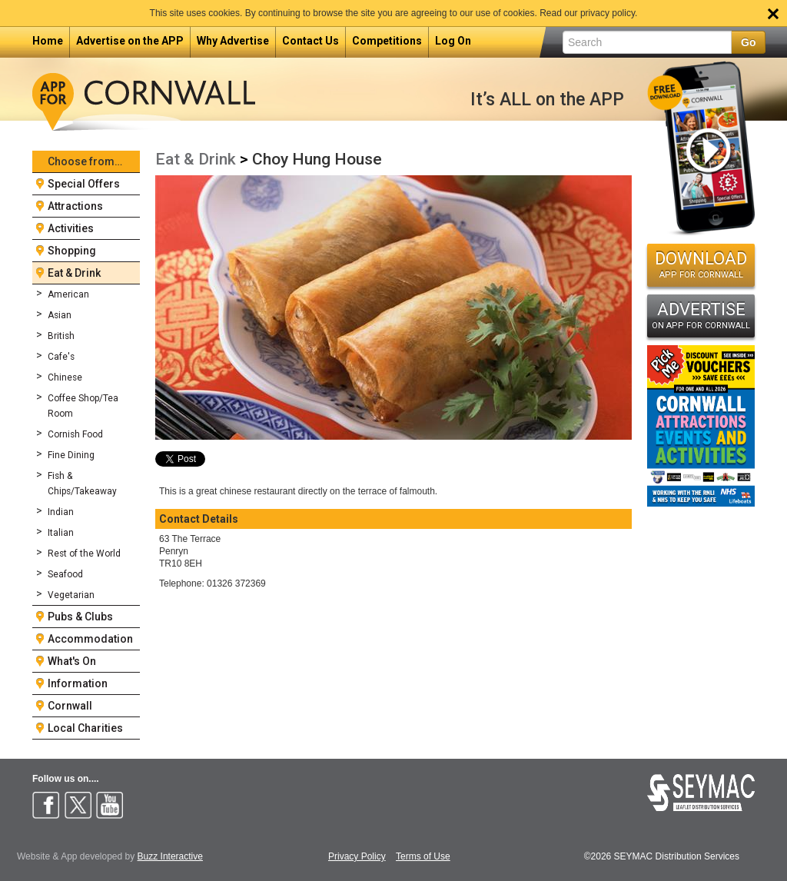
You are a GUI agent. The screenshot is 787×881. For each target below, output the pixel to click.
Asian (59, 315)
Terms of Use (423, 857)
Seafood (65, 574)
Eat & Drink (74, 273)
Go (748, 42)
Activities (71, 228)
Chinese (65, 377)
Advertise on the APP (130, 41)
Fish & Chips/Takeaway (82, 483)
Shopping (72, 250)
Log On (453, 41)
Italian (61, 532)
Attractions (75, 206)
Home (47, 41)
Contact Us (310, 41)
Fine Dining (71, 455)
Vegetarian (71, 595)
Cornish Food (75, 434)
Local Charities (85, 728)
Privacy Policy (357, 857)
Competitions (387, 41)
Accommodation (90, 639)
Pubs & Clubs (80, 616)
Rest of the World (84, 553)
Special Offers (84, 184)
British (61, 336)
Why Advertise (233, 41)
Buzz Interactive (170, 856)
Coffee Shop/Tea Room (83, 406)
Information (78, 683)
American (68, 294)
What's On (72, 661)
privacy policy (607, 13)
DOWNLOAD (701, 264)
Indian (61, 512)
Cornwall (70, 706)
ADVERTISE (701, 315)
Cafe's (61, 356)
